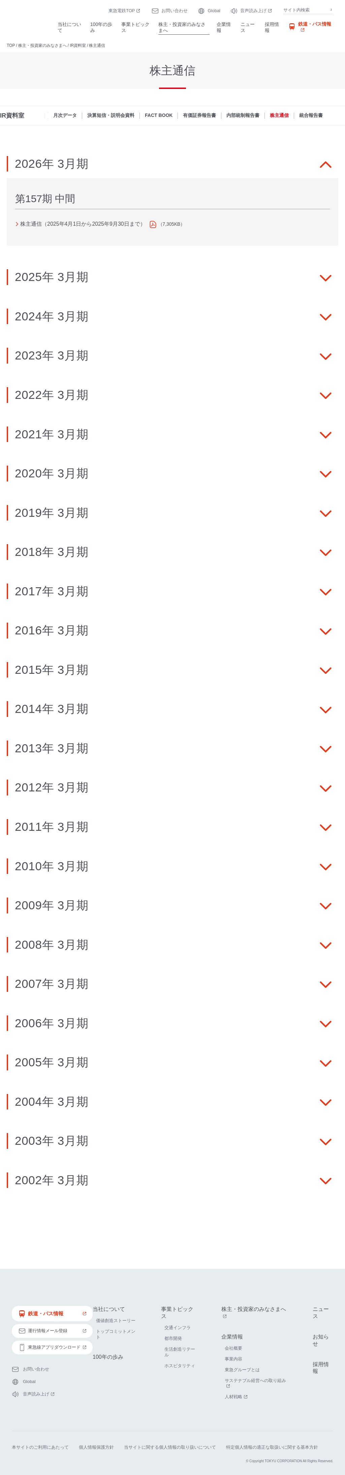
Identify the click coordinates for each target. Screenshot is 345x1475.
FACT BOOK (158, 115)
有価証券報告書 (199, 115)
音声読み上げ (256, 11)
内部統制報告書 (242, 115)
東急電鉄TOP (125, 11)
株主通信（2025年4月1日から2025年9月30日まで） (83, 224)
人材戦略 (237, 1396)
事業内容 (233, 1358)
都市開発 (173, 1338)
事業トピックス (135, 27)
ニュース (248, 27)
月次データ (65, 115)
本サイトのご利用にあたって (40, 1445)
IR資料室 (78, 45)
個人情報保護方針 (96, 1445)
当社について (69, 27)
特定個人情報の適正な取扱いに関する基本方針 (272, 1445)
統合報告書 (311, 115)
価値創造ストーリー (115, 1320)
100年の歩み (101, 27)
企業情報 (224, 27)
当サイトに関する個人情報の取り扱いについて (170, 1445)
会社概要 (233, 1348)
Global (214, 10)
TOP (11, 45)
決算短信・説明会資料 (110, 115)
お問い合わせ (174, 10)
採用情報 (272, 27)
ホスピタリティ (179, 1365)
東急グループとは (242, 1369)
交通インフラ (177, 1327)
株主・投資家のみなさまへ (182, 27)
